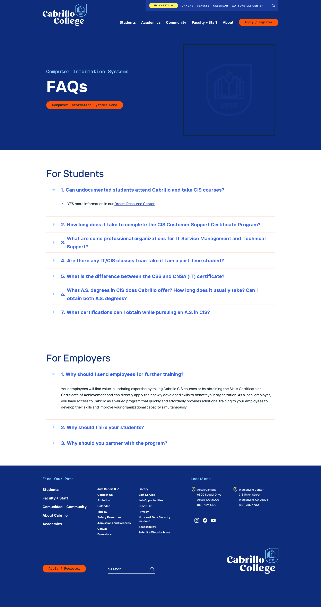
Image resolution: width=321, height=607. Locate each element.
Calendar (220, 5)
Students (128, 22)
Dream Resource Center (134, 203)
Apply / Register (258, 22)
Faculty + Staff (204, 22)
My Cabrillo (163, 5)
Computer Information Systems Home (84, 105)
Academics (150, 22)
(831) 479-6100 (207, 504)
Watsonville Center (247, 5)
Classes (203, 5)
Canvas (187, 5)
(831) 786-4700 (249, 504)
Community (176, 22)
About (228, 22)
